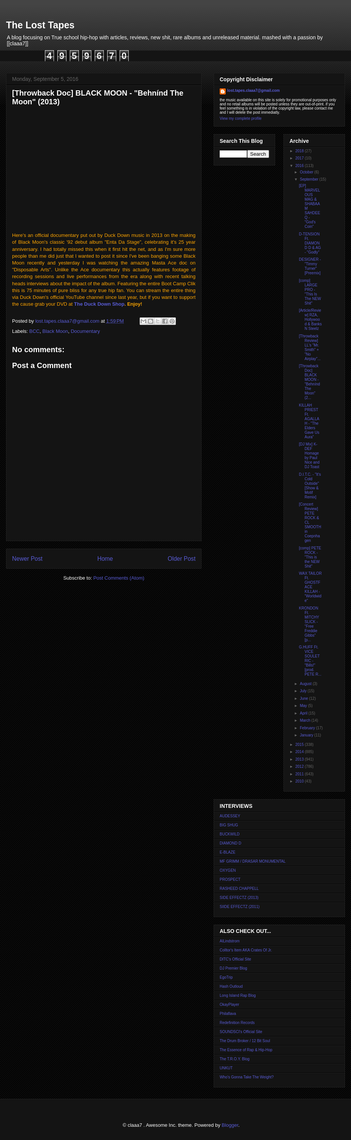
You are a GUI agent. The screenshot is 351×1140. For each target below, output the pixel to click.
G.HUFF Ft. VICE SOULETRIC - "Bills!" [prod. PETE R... (310, 660)
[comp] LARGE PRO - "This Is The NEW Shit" (310, 291)
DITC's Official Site (235, 959)
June (304, 698)
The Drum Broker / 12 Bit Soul (245, 1041)
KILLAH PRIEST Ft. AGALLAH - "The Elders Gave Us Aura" (309, 421)
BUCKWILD (230, 834)
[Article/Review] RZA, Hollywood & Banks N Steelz (310, 319)
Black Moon (55, 331)
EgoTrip (226, 977)
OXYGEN (228, 870)
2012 (300, 766)
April (304, 713)
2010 (300, 781)
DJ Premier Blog (233, 968)
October (307, 172)
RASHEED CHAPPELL (239, 888)
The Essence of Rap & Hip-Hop (246, 1050)
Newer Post (27, 558)
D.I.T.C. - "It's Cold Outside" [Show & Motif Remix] (310, 485)
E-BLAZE (228, 852)
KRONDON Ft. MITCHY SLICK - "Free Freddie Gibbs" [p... (309, 624)
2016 (300, 166)
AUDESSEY (230, 816)
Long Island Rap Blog (238, 995)
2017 (300, 158)
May (304, 706)
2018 (300, 151)
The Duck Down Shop (99, 304)
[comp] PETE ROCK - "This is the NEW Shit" (310, 557)
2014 (300, 752)
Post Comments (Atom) (118, 578)
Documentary (85, 331)
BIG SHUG (229, 825)
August (306, 684)
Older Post (182, 558)
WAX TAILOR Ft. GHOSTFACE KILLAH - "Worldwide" (310, 587)
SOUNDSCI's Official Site (241, 1032)
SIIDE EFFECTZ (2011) (240, 907)
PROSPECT (230, 879)
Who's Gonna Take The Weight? (247, 1077)
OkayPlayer (229, 1004)
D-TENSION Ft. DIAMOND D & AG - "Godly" (310, 243)
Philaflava (228, 1014)
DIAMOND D (230, 843)
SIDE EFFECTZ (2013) (239, 898)
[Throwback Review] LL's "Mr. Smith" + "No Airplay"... (309, 347)
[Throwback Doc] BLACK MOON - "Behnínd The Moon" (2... (309, 382)
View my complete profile (241, 118)
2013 (300, 759)
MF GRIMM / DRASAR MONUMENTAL (253, 861)
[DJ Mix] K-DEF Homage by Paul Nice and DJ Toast (309, 455)
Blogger (230, 1125)
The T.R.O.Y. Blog (234, 1059)
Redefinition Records (237, 1023)
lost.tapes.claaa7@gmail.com (253, 90)
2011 (300, 774)
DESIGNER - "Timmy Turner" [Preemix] (310, 266)
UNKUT (226, 1068)
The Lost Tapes (40, 25)
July (304, 691)
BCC (34, 331)
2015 (300, 744)
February (308, 728)
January (307, 735)
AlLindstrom (230, 941)
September (309, 179)
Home (105, 558)
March (305, 720)
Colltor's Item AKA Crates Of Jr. (246, 950)
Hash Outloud (231, 986)
